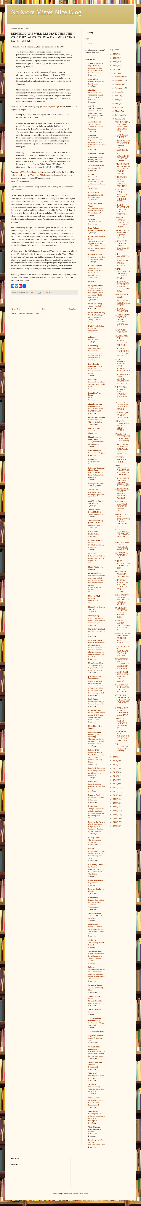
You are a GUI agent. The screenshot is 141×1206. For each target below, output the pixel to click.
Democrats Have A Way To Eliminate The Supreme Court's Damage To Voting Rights (96, 757)
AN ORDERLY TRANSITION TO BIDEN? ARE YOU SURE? (121, 612)
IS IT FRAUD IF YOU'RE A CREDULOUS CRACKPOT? (121, 711)
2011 (115, 791)
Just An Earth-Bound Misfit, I (94, 511)
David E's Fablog (95, 304)
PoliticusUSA (93, 750)
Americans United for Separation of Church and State (95, 159)
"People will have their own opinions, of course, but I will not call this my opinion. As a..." (96, 181)
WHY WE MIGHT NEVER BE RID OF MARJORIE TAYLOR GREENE (122, 168)
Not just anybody (94, 168)
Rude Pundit (93, 898)
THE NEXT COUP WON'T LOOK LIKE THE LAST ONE (122, 234)
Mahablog (92, 554)
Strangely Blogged (95, 985)
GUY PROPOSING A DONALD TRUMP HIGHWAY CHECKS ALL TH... (122, 320)
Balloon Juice (93, 193)
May (117, 104)
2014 (115, 780)
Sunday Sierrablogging (96, 453)
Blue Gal (91, 219)
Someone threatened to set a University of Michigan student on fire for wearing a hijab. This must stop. (96, 974)
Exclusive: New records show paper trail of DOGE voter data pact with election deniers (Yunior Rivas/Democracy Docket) (96, 583)
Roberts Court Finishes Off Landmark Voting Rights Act (96, 558)
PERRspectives (94, 710)
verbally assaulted (53, 135)
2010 (115, 795)
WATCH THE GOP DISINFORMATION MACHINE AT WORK (122, 405)
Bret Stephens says (51, 106)
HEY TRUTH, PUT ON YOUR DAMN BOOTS (122, 415)
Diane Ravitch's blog (96, 313)
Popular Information (96, 768)
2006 (115, 811)
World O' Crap (94, 1098)
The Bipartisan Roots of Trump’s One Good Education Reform (96, 741)
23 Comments (47, 292)
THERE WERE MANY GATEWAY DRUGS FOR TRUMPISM (121, 181)
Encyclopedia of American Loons (95, 365)
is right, (33, 47)
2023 (115, 66)
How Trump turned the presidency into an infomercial (96, 773)
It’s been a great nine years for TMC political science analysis (96, 620)
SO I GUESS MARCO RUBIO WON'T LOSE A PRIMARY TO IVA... (122, 534)
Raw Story (92, 806)
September (119, 88)
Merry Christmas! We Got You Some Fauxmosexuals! (96, 1102)
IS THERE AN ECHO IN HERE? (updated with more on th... (122, 625)
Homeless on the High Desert (94, 438)
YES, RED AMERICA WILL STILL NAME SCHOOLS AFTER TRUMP (122, 365)
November (119, 80)
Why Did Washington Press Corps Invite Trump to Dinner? (96, 317)
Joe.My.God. (93, 490)
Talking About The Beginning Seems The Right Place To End (96, 667)
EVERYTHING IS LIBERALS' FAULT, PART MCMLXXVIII (122, 545)
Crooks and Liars (95, 266)
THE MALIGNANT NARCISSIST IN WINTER (122, 747)
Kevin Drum (93, 532)
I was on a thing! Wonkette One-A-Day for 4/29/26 (96, 1089)
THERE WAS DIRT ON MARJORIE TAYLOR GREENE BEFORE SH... (122, 145)
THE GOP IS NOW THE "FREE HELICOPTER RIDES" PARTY (122, 481)
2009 (115, 799)
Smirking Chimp (95, 951)
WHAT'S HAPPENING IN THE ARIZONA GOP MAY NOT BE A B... (122, 273)
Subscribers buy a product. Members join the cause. (96, 786)
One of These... (93, 339)
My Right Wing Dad (96, 629)
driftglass (92, 337)
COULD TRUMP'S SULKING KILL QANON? (122, 303)
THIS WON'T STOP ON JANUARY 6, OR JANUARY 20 (121, 723)
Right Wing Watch (95, 880)
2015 (115, 776)
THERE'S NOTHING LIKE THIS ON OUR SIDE (122, 564)
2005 (115, 814)
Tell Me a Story (94, 1010)
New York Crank (95, 640)
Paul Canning (93, 699)
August (118, 92)
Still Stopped (93, 503)
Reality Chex (93, 838)
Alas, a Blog (93, 79)
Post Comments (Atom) (30, 314)
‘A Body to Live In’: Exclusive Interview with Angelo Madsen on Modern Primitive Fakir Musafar (95, 292)
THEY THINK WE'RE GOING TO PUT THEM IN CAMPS (122, 352)
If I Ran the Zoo (94, 450)
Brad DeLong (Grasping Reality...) (96, 229)
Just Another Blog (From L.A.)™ (95, 522)
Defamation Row (94, 1067)
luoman (69, 1194)
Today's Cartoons (94, 431)
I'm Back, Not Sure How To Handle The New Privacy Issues (95, 70)
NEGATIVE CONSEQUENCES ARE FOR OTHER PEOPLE (122, 425)
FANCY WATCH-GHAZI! (121, 296)
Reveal (91, 849)
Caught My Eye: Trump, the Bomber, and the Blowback (95, 829)
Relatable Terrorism (95, 1134)
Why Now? (92, 1073)
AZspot (91, 174)
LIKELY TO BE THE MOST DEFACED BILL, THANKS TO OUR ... (122, 245)
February (118, 115)
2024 (115, 62)
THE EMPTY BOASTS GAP (121, 310)
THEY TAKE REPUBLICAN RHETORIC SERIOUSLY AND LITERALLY (122, 585)
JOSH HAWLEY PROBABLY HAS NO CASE (122, 574)
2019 (115, 761)
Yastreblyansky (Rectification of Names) (94, 1129)
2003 (115, 822)
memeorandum (94, 573)
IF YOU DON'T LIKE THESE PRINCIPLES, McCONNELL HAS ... (121, 506)
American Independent (93, 136)
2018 (115, 765)
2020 (115, 757)
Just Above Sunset (95, 501)
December (119, 77)
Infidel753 (92, 459)
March (118, 111)
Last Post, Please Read (96, 1145)
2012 (115, 788)
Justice (90, 1012)
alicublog (92, 90)
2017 (115, 768)
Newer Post (16, 309)
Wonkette (92, 1084)
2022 (115, 69)
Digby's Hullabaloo (96, 326)
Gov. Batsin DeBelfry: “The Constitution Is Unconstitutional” (96, 210)
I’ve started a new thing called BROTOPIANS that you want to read (96, 1053)
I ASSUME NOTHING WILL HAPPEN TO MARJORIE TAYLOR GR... (122, 222)
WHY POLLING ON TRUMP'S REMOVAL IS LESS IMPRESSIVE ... (122, 448)
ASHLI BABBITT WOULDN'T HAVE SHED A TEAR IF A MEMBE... (122, 599)
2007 (115, 807)
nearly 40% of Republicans (25, 172)
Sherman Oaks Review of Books (95, 926)
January (118, 119)
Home (44, 309)
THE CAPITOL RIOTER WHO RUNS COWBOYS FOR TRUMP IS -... (122, 393)
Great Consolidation (96, 417)
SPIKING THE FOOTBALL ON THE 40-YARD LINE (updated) (122, 437)
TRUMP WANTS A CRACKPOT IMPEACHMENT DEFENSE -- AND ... (122, 126)
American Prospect (96, 153)
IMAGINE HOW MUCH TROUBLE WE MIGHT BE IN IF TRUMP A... (122, 663)
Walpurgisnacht (94, 462)
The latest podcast (94, 222)
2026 (115, 54)
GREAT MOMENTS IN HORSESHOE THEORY (122, 157)
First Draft (92, 380)
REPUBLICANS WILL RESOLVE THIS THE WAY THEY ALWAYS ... (122, 520)
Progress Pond (94, 795)
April (117, 107)
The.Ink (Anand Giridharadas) (94, 1019)
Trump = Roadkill (94, 306)
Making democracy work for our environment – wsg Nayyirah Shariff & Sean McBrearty (95, 352)
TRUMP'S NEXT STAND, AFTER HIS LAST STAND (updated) (122, 676)
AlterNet (91, 106)
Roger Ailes (92, 883)
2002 (115, 826)
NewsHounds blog (95, 663)
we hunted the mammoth (94, 1048)
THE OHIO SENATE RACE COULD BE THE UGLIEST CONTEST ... (122, 209)
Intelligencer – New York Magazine (96, 485)
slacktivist (92, 940)
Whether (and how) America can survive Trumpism (95, 126)
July (117, 96)
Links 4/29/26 (93, 601)
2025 (115, 58)
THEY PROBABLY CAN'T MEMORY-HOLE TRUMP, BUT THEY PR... (122, 379)
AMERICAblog (94, 122)
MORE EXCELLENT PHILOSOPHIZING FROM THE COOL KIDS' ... (122, 470)
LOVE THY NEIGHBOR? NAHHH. (121, 459)
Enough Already (94, 525)
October (118, 84)
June (117, 100)
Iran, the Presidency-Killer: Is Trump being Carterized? (96, 474)
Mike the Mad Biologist (94, 597)
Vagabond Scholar (95, 1036)
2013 (115, 784)
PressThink (92, 782)
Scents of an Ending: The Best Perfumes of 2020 (96, 931)
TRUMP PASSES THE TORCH (121, 136)
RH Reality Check (95, 865)
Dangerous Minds (95, 286)
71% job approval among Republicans (56, 175)
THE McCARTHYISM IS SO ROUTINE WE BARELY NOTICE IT (122, 259)
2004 (115, 818)
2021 (115, 73)
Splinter (91, 967)
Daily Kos (92, 282)
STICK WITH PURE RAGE (121, 331)
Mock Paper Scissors (96, 607)
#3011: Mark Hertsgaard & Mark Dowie (95, 370)
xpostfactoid (93, 1111)
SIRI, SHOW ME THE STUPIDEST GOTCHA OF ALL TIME (121, 340)
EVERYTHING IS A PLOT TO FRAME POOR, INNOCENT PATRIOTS (122, 493)
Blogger (85, 1194)
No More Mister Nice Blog (46, 12)
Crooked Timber (95, 255)
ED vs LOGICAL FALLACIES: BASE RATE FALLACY (95, 408)
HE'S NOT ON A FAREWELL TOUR (121, 555)
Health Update (93, 534)
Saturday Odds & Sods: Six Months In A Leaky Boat (96, 384)
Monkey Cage (94, 616)
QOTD (90, 397)
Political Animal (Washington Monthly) (94, 734)
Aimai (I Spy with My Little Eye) (95, 65)
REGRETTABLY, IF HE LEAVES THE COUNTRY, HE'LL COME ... (122, 688)
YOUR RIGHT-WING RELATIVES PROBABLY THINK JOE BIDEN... (121, 195)
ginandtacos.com (95, 404)
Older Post (73, 309)
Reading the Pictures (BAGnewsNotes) (96, 823)
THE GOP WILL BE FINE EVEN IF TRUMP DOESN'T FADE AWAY (122, 286)
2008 (115, 803)
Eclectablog (93, 346)
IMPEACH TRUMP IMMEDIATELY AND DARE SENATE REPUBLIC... (122, 638)
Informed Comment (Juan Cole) (96, 469)
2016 (115, 772)
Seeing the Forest (95, 914)
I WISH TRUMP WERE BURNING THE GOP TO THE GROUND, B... (122, 736)
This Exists (92, 609)
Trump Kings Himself (96, 514)
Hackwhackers (94, 428)
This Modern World (96, 1032)
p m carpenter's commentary (94, 678)
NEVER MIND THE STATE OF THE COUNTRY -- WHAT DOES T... (122, 699)
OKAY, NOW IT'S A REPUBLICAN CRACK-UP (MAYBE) (122, 650)
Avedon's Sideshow (96, 166)
